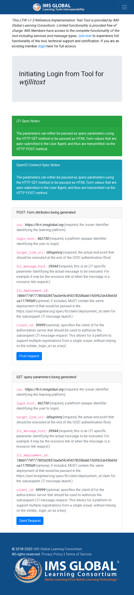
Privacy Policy (52, 554)
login (42, 46)
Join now (85, 36)
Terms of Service (79, 554)
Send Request (30, 521)
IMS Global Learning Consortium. (58, 549)
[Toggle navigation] (124, 7)
